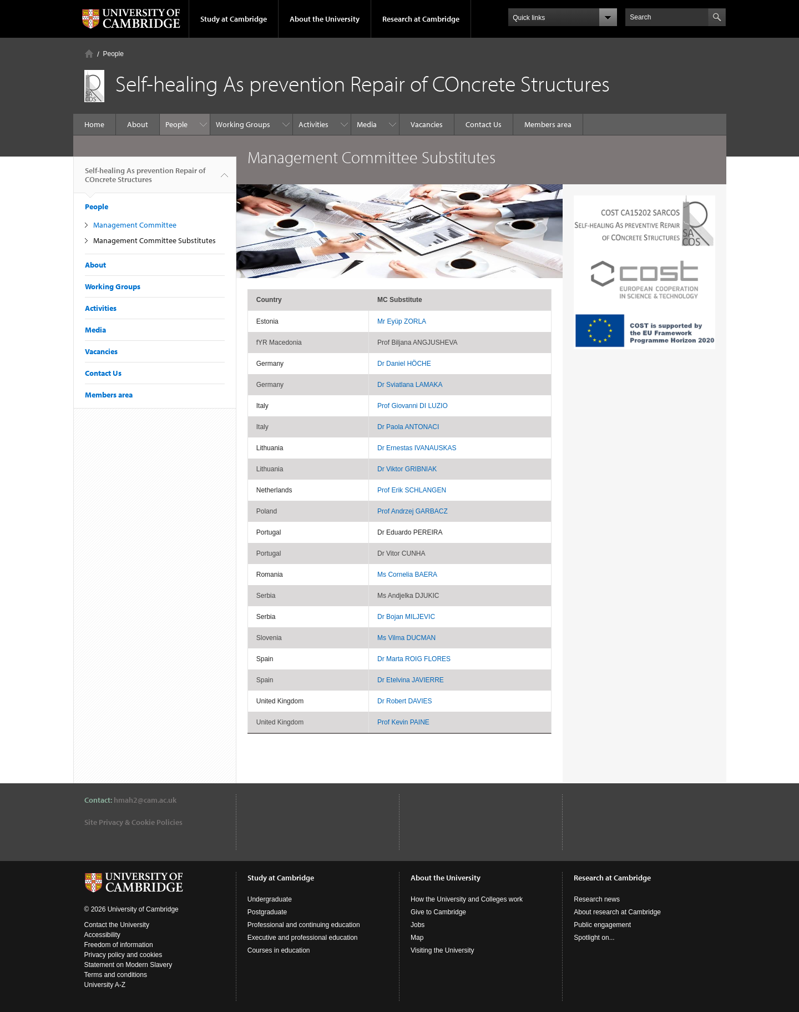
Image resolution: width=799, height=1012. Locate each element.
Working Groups (243, 124)
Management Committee (134, 225)
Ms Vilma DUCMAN (406, 638)
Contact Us (484, 124)
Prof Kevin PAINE (403, 722)
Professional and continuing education (303, 925)
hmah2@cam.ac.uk (145, 800)
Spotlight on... (594, 937)
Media (367, 124)
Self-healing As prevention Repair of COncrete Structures (145, 179)
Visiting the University (442, 950)
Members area (548, 124)
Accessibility (102, 935)
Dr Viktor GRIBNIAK (407, 469)
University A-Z (105, 985)
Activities (313, 124)
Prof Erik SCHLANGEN (411, 490)
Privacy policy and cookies (123, 955)
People (113, 54)
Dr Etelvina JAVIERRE (410, 680)
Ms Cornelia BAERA (407, 574)
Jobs (417, 925)
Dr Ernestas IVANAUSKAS (417, 448)
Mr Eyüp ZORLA (401, 321)
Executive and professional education (302, 937)
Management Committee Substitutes (154, 240)
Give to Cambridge (438, 912)
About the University (325, 19)
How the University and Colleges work (467, 899)
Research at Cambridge (420, 19)
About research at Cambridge (617, 912)
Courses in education (278, 950)
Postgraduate (267, 912)
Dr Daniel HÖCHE (404, 363)
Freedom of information (118, 945)
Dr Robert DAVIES (404, 701)
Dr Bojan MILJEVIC (406, 617)
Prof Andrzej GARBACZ (412, 511)
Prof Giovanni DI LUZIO (412, 406)
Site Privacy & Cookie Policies (133, 822)
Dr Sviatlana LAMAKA (409, 385)
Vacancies (427, 124)
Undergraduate (269, 899)
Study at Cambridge (233, 19)
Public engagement (602, 925)
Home (89, 53)
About (137, 124)
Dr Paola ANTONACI (408, 427)
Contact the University (116, 925)
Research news (597, 899)
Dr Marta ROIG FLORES (414, 659)
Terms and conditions (115, 975)
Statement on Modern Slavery (128, 965)
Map (417, 937)
